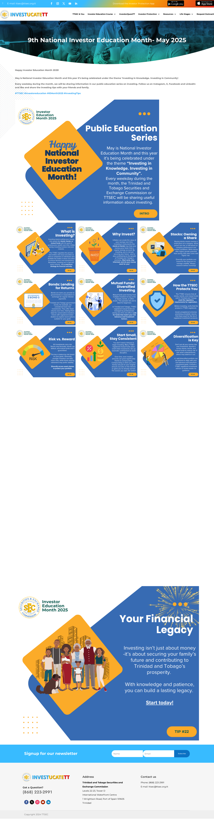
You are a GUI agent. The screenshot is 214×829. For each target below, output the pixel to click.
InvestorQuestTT (127, 14)
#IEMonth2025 (55, 93)
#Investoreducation (35, 93)
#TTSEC (19, 93)
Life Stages (185, 14)
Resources (168, 14)
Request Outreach (205, 14)
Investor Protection (147, 14)
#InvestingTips (72, 93)
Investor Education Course (100, 14)
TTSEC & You (78, 14)
